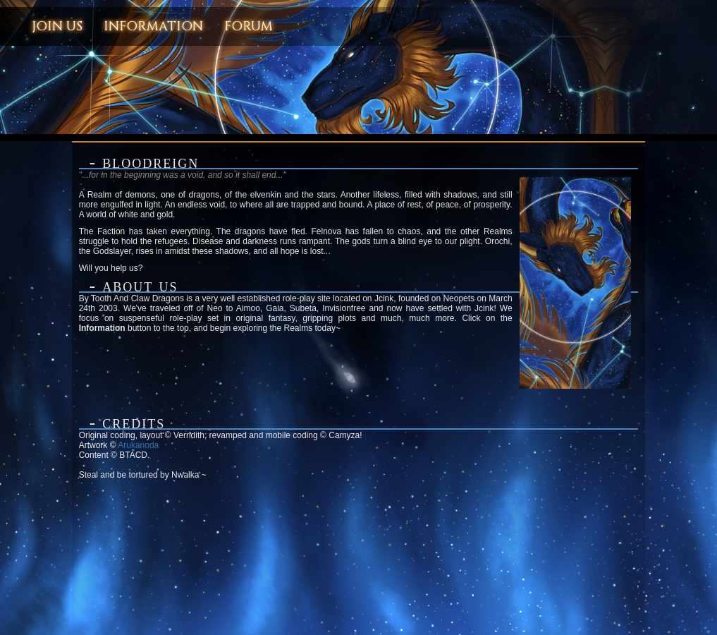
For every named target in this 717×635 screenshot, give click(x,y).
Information (153, 26)
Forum (248, 26)
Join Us (57, 26)
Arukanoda (138, 445)
